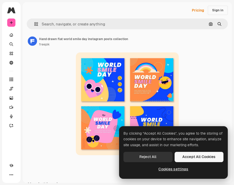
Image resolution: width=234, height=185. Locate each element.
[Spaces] (11, 89)
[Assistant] (11, 126)
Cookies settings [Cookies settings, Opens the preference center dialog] (173, 169)
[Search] (11, 44)
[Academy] (11, 165)
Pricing (198, 10)
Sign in (217, 10)
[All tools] (11, 79)
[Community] (11, 63)
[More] (11, 175)
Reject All (147, 156)
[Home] (11, 35)
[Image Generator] (11, 98)
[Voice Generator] (11, 116)
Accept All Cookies (199, 156)
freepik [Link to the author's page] (44, 44)
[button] (34, 24)
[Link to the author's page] (32, 41)
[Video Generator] (11, 107)
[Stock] (11, 53)
